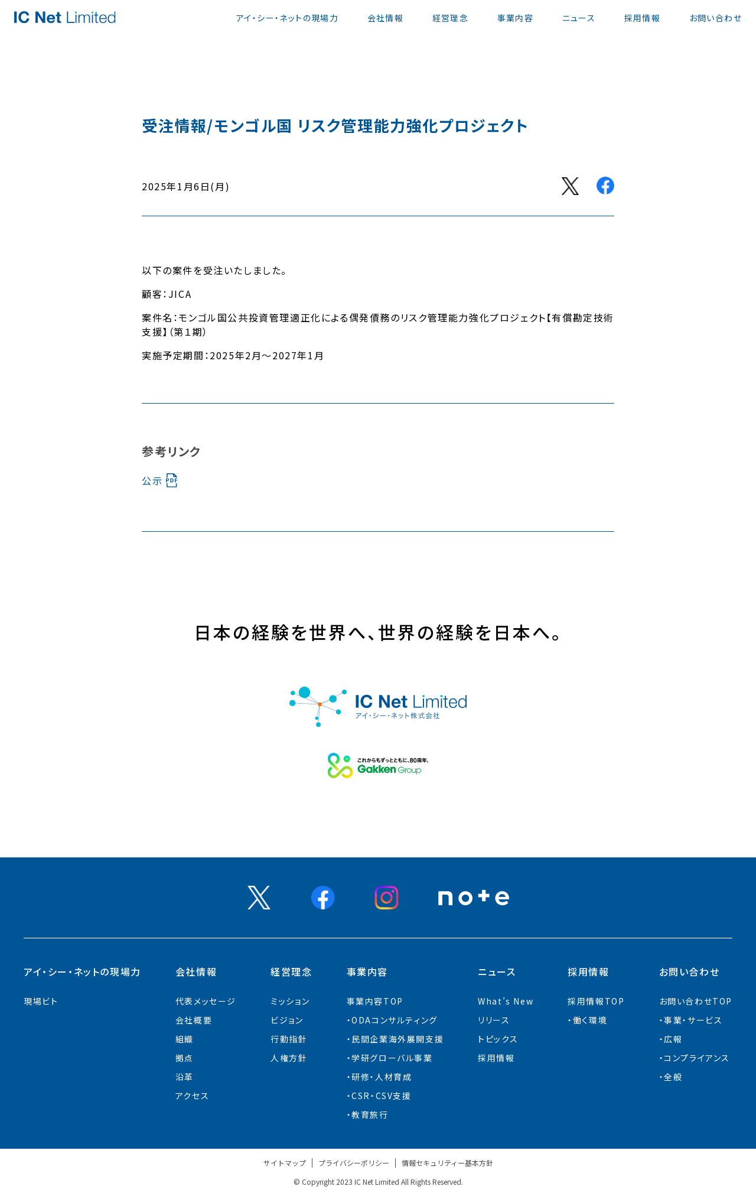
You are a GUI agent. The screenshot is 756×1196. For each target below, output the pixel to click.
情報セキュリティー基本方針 (447, 1163)
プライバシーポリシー (353, 1163)
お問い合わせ (715, 18)
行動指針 (289, 1039)
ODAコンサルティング (394, 1020)
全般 (673, 1077)
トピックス (498, 1039)
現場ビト (41, 1001)
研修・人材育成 (381, 1077)
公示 (152, 480)
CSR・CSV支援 (381, 1095)
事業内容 (515, 18)
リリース (494, 1020)
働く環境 (590, 1020)
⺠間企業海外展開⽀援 (397, 1039)
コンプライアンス (697, 1058)
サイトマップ (284, 1163)
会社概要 (193, 1020)
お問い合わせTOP (695, 1001)
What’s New (505, 1001)
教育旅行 (369, 1114)
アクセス (192, 1095)
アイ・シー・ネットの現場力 (287, 18)
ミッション (290, 1001)
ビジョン (287, 1020)
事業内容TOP (375, 1001)
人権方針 (289, 1058)
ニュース (579, 18)
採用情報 (642, 18)
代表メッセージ (205, 1001)
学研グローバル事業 (391, 1058)
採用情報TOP (596, 1001)
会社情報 (385, 18)
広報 (673, 1039)
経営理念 (450, 18)
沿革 (184, 1077)
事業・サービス (693, 1020)
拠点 (184, 1058)
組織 (184, 1039)
